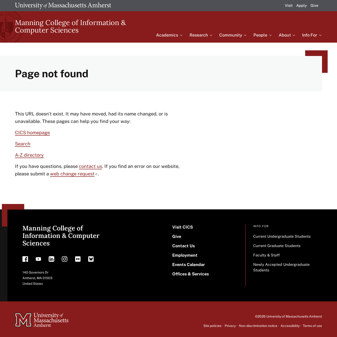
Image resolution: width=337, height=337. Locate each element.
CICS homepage (32, 132)
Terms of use (312, 326)
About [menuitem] (285, 35)
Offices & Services (190, 273)
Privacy (230, 326)
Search (22, 144)
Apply (301, 5)
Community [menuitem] (230, 35)
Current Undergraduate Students (282, 236)
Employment (185, 255)
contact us (90, 166)
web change (74, 174)
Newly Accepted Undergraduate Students (281, 267)
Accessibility (290, 326)
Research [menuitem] (199, 35)
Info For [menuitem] (309, 35)
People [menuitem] (260, 35)
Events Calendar (188, 264)
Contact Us (183, 245)
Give (314, 5)
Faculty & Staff (266, 255)
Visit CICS (182, 227)
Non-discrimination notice (258, 326)
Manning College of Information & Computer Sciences (70, 26)
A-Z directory (29, 155)
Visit (289, 5)
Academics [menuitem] (167, 35)
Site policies (212, 326)
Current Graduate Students (276, 246)
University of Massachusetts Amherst (294, 316)
